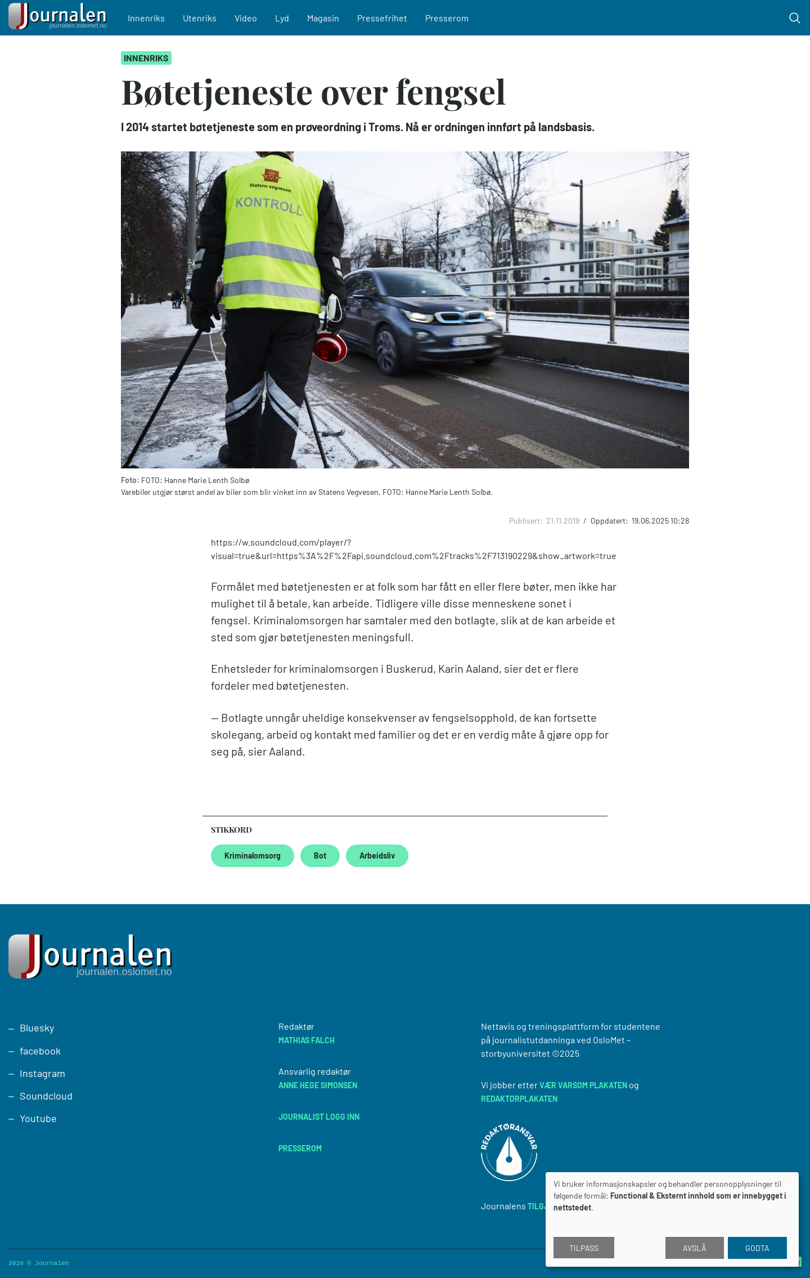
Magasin (323, 17)
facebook (40, 1050)
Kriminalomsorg (252, 855)
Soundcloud (46, 1095)
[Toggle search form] (795, 18)
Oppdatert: (610, 520)
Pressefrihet (382, 17)
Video (246, 17)
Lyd (282, 17)
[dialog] (672, 1219)
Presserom (447, 17)
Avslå (694, 1248)
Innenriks (146, 17)
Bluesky (37, 1027)
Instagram (42, 1073)
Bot (320, 855)
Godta (757, 1248)
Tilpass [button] (583, 1248)
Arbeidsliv (377, 855)
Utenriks (200, 17)
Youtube (38, 1118)
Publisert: (526, 520)
